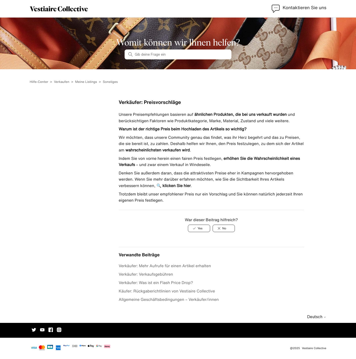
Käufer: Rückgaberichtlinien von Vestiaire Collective (167, 291)
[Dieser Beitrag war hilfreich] (199, 228)
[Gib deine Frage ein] (178, 54)
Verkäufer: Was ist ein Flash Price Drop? (156, 283)
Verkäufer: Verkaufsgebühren (146, 274)
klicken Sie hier (176, 186)
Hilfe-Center (39, 81)
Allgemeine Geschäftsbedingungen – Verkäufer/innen (169, 299)
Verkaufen (61, 81)
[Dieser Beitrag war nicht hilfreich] (224, 228)
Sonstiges (110, 81)
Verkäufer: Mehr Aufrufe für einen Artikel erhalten (165, 266)
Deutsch (316, 317)
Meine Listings (86, 81)
